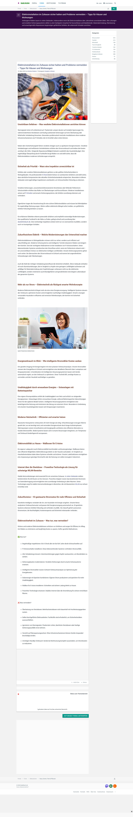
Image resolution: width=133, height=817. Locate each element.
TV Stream (62, 3)
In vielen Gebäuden (71, 476)
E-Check (45, 175)
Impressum (109, 792)
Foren (42, 3)
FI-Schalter (29, 193)
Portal (34, 3)
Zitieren (85, 682)
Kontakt (82, 792)
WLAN (77, 484)
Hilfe (87, 792)
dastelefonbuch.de (24, 222)
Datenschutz (101, 792)
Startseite (76, 792)
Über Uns (93, 792)
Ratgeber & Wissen (50, 71)
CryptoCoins (51, 3)
